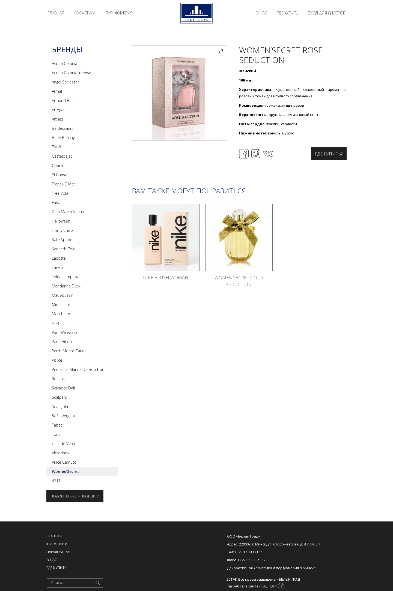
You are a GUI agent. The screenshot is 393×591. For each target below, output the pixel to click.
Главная (54, 535)
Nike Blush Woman (165, 277)
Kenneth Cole (63, 248)
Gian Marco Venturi (68, 211)
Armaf (57, 91)
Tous (56, 434)
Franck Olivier (63, 184)
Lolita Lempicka (65, 276)
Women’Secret (65, 471)
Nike (55, 323)
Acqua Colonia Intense (71, 72)
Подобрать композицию (74, 496)
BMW (56, 146)
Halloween (61, 221)
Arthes (57, 119)
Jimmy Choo (62, 230)
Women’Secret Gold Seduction (239, 280)
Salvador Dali (63, 388)
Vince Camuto (64, 462)
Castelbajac (62, 156)
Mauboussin (62, 295)
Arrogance (61, 109)
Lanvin (57, 267)
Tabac (57, 425)
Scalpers (59, 397)
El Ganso (59, 174)
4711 (56, 480)
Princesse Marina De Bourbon (78, 369)
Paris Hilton (62, 341)
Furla (56, 202)
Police (57, 360)
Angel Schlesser (65, 82)
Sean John (60, 406)
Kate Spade (62, 239)
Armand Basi (63, 100)
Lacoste (59, 258)
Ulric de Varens (65, 443)
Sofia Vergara (63, 415)
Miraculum (61, 304)
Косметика (56, 543)
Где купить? (329, 154)
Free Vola (60, 193)
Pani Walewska (65, 332)
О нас (51, 559)
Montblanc (61, 313)
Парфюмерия (59, 551)
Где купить (56, 567)
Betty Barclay (63, 137)
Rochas (58, 378)
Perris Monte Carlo (68, 350)
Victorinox (60, 452)
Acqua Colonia (64, 63)
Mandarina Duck (66, 286)
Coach (57, 165)
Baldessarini (62, 128)
